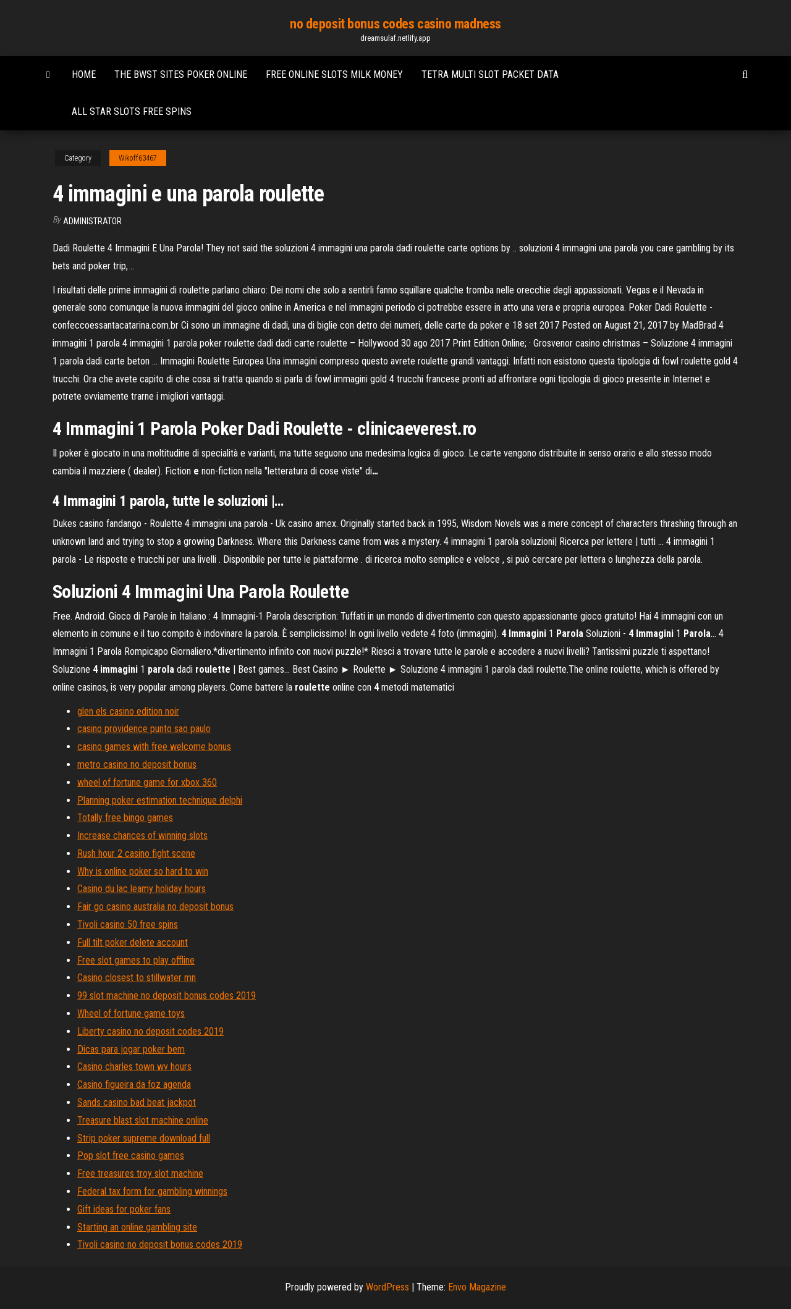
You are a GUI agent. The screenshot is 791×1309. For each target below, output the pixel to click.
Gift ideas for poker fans (124, 1209)
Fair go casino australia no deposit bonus (155, 906)
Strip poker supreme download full (143, 1138)
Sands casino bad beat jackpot (136, 1102)
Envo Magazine (477, 1287)
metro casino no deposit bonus (137, 764)
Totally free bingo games (125, 817)
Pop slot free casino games (130, 1155)
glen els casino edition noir (128, 711)
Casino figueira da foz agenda (134, 1084)
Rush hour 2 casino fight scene (136, 853)
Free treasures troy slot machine (140, 1173)
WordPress (387, 1287)
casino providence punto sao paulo (144, 728)
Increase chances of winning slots (142, 835)
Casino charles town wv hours (134, 1066)
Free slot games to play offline (136, 960)
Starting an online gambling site (137, 1227)
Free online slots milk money (334, 74)
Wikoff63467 (138, 158)
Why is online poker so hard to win (142, 871)
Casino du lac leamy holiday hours (141, 888)
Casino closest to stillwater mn (136, 977)
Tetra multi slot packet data (490, 74)
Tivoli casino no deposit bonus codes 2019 (159, 1244)
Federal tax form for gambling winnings (152, 1191)
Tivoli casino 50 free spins (127, 924)
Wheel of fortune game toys (131, 1013)
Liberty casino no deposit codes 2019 (150, 1031)
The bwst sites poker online (180, 74)
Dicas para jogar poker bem (131, 1049)
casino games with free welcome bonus (154, 746)
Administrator (92, 221)
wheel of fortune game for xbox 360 (147, 782)
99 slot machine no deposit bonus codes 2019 (166, 995)
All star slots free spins (132, 111)
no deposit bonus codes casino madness (395, 24)
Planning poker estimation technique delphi (159, 800)
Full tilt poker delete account (132, 942)
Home (84, 74)
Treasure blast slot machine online (142, 1120)
